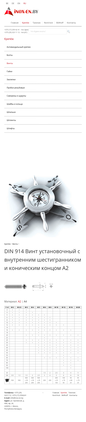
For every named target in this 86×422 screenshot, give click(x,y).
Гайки (9, 71)
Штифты (11, 128)
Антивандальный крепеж (19, 47)
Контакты (71, 22)
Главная (15, 22)
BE (7, 3)
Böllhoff (59, 22)
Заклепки (11, 79)
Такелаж (37, 22)
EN (19, 3)
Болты (10, 55)
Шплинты (11, 120)
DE (13, 3)
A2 (19, 301)
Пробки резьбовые (16, 87)
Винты (10, 63)
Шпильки (11, 112)
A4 (25, 301)
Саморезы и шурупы (16, 95)
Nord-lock (48, 22)
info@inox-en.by (16, 398)
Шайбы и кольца (15, 104)
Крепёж (25, 22)
